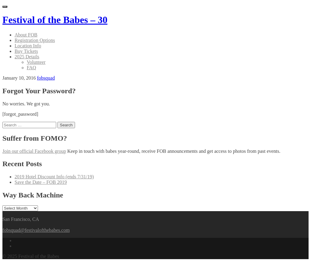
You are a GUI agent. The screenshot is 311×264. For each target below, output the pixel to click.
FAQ (31, 67)
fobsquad (46, 78)
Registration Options (35, 40)
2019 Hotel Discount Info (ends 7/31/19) (54, 176)
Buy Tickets (26, 51)
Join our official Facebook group (34, 151)
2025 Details (27, 56)
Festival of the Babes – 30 (55, 19)
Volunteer (36, 62)
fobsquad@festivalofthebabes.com (36, 230)
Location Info (28, 45)
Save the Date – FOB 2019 (41, 182)
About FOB (26, 34)
